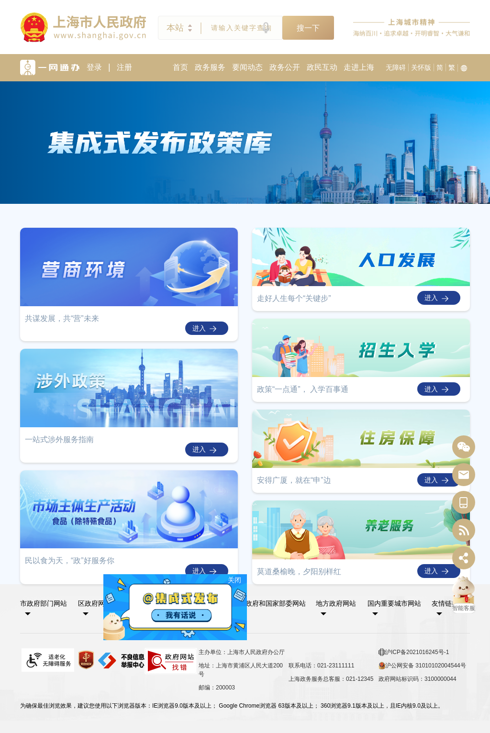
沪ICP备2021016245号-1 (414, 652)
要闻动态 (247, 67)
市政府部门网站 (43, 603)
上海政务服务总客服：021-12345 (331, 679)
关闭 (237, 577)
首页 (180, 67)
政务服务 (210, 67)
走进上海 (359, 67)
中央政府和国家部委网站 (269, 603)
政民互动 (322, 67)
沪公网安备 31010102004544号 (422, 665)
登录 (94, 67)
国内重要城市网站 (394, 603)
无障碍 (396, 67)
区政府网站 (94, 603)
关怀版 (421, 67)
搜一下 (308, 28)
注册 (124, 67)
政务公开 (284, 67)
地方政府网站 (336, 603)
